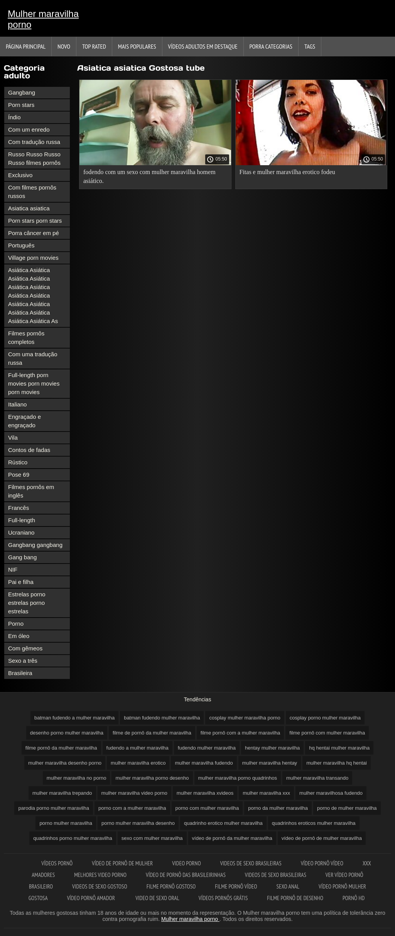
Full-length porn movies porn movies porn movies (33, 383)
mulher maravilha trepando (62, 793)
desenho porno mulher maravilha (66, 733)
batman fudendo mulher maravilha (162, 718)
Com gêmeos (25, 648)
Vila (13, 437)
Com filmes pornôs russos (32, 191)
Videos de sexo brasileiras (251, 863)
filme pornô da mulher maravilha (61, 748)
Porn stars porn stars (35, 220)
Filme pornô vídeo (236, 886)
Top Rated (94, 46)
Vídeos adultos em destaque (203, 46)
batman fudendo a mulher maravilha (74, 718)
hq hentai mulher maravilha (339, 748)
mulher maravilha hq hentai (336, 763)
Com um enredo (29, 129)
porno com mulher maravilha (207, 808)
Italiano (17, 404)
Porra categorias (271, 46)
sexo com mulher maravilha (152, 838)
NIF (12, 569)
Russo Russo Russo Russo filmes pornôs (34, 158)
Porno (16, 623)
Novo (63, 46)
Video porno (186, 863)
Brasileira (20, 673)
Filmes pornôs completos (26, 337)
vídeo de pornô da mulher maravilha (232, 838)
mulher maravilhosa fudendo (331, 793)
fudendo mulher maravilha (207, 748)
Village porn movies (33, 257)
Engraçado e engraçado (24, 420)
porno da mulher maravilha (278, 808)
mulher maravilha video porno (134, 793)
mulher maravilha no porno (76, 778)
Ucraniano (21, 532)
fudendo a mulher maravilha (137, 748)
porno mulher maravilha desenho (138, 823)
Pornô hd (354, 898)
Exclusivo (20, 175)
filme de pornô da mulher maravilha (152, 733)
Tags (309, 46)
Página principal (26, 46)
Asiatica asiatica (29, 208)
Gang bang (22, 557)
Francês (18, 507)
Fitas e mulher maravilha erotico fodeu (287, 172)
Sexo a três (22, 660)
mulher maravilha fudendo (204, 763)
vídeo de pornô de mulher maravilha (322, 838)
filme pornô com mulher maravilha (327, 733)
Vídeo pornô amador (91, 898)
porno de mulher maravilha (347, 808)
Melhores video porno (100, 874)
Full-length (21, 520)
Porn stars (21, 105)
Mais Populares (137, 46)
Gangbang (21, 92)
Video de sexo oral (157, 898)
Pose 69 (18, 474)
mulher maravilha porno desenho (152, 778)
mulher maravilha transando (317, 778)
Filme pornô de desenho (295, 898)
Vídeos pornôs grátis (223, 898)
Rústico (17, 462)
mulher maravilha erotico (138, 763)
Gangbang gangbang (35, 545)
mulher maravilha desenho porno (64, 763)
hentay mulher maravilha (272, 748)
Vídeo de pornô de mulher (122, 863)
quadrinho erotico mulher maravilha (223, 823)
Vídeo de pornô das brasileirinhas (186, 874)
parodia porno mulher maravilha (53, 808)
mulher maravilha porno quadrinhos (237, 778)
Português (21, 245)
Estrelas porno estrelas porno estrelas (27, 602)
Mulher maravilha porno (43, 19)
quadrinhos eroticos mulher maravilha (314, 823)
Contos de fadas (29, 450)
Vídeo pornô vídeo (322, 863)
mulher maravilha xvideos (205, 793)
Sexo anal (288, 886)
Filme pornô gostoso (171, 886)
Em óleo (18, 636)
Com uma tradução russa (32, 358)
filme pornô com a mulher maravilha (240, 733)
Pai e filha (21, 582)
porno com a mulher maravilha (132, 808)
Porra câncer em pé (33, 233)
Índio (14, 117)
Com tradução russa (34, 142)
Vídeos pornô (57, 863)
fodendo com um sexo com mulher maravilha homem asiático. (149, 176)
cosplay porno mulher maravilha (325, 718)
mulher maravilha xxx (266, 793)
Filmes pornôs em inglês (31, 491)
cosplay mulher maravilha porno (244, 718)
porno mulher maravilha (65, 823)
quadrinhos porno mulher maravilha (72, 838)
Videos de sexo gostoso (99, 886)
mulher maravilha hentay (269, 763)
